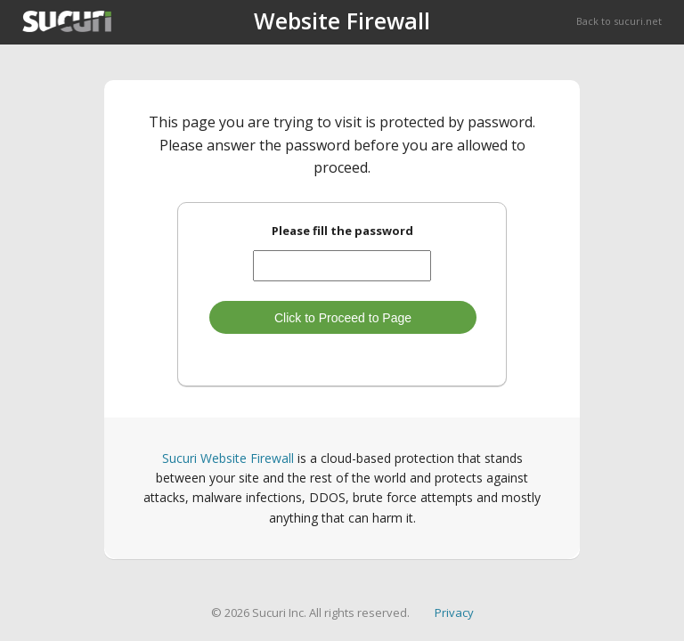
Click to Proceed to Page (342, 318)
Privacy (454, 612)
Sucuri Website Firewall (228, 458)
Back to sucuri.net (619, 21)
